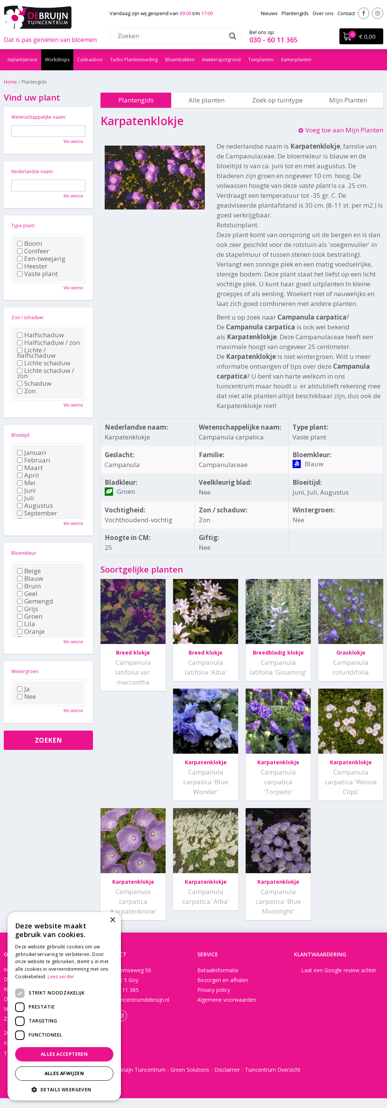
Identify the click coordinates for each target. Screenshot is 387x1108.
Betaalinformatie (217, 980)
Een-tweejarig (41, 258)
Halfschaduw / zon (48, 342)
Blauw (30, 578)
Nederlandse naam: (32, 171)
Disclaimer (227, 1079)
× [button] (112, 920)
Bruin (29, 586)
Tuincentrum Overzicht (272, 1079)
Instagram (377, 13)
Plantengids (136, 100)
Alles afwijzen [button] (64, 1073)
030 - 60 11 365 (273, 39)
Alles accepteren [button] (64, 1054)
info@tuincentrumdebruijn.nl (135, 1009)
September (37, 513)
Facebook (363, 13)
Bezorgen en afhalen (222, 989)
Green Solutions (189, 1079)
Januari (31, 452)
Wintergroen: (25, 671)
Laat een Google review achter (338, 980)
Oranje (31, 631)
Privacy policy (213, 999)
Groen (29, 616)
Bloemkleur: (24, 553)
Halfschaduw (40, 335)
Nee (26, 696)
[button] (64, 1089)
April (28, 475)
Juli (25, 498)
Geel (27, 593)
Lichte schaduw (43, 363)
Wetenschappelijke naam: (38, 117)
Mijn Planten (348, 100)
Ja (23, 689)
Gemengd (35, 601)
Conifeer (33, 251)
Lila (26, 624)
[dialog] (64, 1006)
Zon (26, 391)
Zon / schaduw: (27, 317)
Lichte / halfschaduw (36, 353)
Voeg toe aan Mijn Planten (344, 130)
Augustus (35, 505)
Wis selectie (73, 141)
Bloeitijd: (20, 435)
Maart (30, 467)
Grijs (27, 608)
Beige (29, 571)
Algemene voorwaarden (226, 1009)
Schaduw (34, 383)
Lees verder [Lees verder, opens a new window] (61, 976)
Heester (32, 266)
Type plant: (23, 225)
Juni (26, 490)
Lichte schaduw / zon (45, 373)
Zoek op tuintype (277, 100)
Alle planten (206, 100)
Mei (26, 483)
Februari (33, 460)
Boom (29, 243)
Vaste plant (37, 273)
